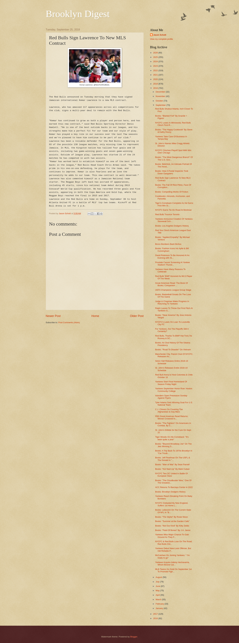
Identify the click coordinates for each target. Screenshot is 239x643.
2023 (155, 66)
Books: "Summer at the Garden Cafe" (172, 521)
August (159, 577)
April (158, 595)
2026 (155, 52)
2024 (155, 61)
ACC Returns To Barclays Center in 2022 (174, 487)
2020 (155, 79)
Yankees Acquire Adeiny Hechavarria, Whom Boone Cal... (172, 563)
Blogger (133, 636)
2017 (155, 614)
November (161, 96)
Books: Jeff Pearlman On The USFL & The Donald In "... (172, 458)
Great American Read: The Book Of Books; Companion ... (171, 284)
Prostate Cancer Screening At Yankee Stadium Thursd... (172, 263)
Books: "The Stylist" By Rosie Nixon (171, 517)
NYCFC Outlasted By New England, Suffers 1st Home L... (171, 504)
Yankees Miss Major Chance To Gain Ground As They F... (172, 535)
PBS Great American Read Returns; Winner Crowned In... (171, 417)
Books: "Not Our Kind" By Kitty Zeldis (172, 526)
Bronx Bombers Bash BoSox (168, 244)
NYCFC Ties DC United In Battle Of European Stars (171, 474)
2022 (155, 70)
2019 (155, 84)
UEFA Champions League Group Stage (173, 290)
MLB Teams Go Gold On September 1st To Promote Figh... (173, 570)
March (159, 599)
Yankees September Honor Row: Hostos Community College (173, 389)
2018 (155, 88)
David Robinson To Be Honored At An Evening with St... (172, 256)
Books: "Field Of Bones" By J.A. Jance (173, 530)
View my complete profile (161, 39)
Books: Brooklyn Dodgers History (170, 492)
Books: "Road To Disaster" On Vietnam (173, 349)
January (160, 608)
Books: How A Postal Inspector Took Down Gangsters (171, 172)
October (160, 101)
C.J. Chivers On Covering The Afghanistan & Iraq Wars (169, 410)
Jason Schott (159, 35)
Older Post (136, 316)
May (158, 590)
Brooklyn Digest (78, 13)
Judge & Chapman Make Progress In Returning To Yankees (172, 302)
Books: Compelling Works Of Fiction (171, 192)
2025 (155, 57)
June (158, 586)
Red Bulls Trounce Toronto (167, 214)
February (160, 604)
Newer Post (53, 316)
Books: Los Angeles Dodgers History (172, 226)
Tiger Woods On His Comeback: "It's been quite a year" (172, 438)
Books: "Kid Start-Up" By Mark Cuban (172, 469)
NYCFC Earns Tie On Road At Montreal (173, 210)
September (161, 105)
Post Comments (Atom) (69, 322)
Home (95, 316)
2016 (155, 618)
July (158, 581)
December (161, 92)
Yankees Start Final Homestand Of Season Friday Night (171, 382)
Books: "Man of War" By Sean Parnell (172, 464)
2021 (155, 75)
